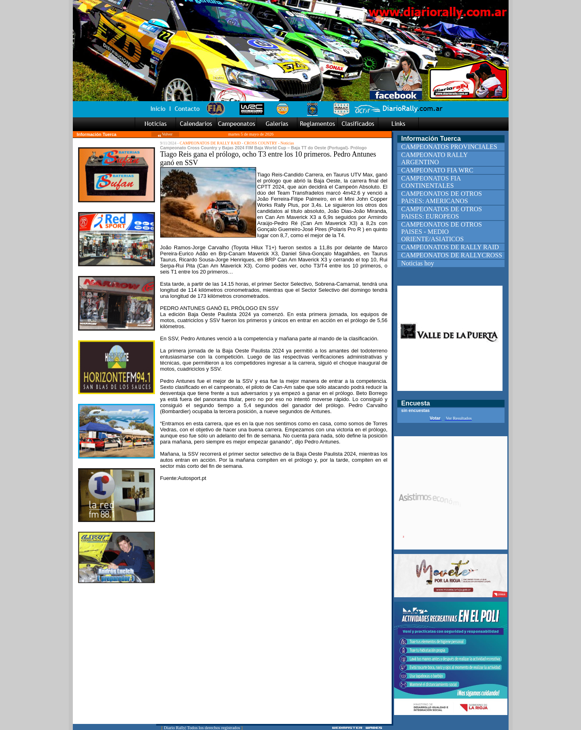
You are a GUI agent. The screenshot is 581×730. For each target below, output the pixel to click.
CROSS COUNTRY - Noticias (269, 143)
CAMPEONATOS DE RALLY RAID (210, 143)
